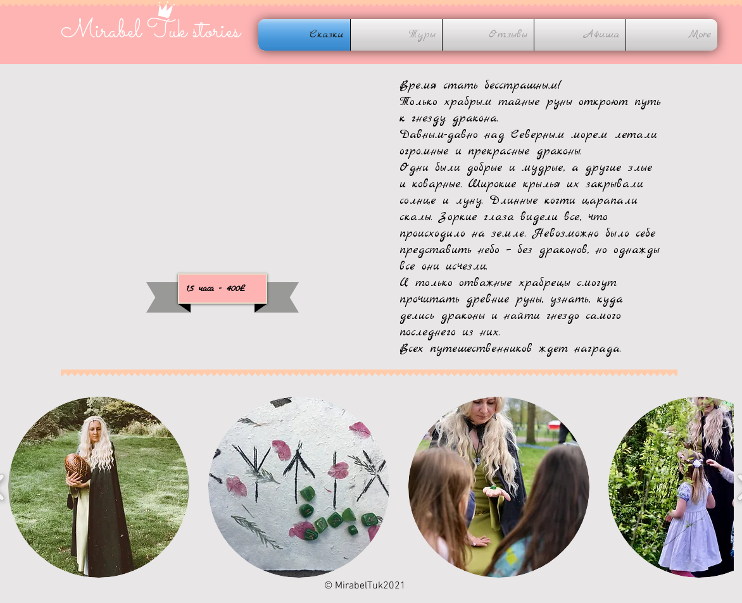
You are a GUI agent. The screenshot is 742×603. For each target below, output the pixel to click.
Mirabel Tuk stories (150, 32)
